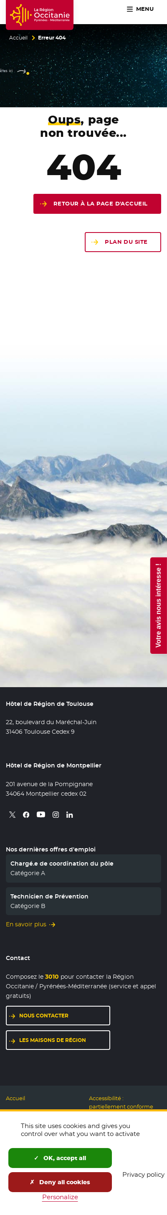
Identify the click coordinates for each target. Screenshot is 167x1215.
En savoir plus (26, 924)
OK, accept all (60, 1158)
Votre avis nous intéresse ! (158, 605)
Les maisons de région (52, 1040)
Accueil (18, 38)
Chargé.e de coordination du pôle (62, 863)
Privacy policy (143, 1174)
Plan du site (126, 242)
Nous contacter (43, 1015)
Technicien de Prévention (49, 896)
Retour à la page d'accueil (100, 203)
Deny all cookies (60, 1182)
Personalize (60, 1197)
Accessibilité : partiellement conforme (121, 1102)
